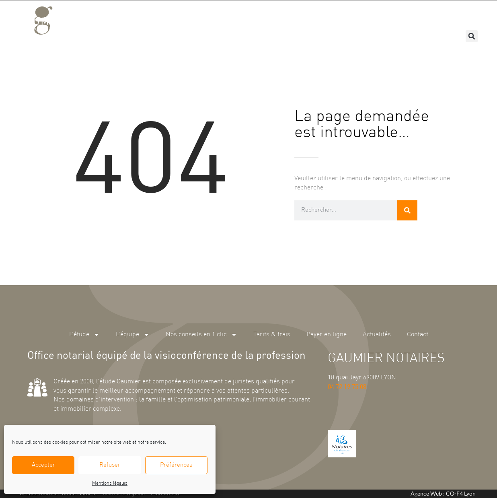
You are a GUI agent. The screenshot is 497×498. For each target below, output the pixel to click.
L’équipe (183, 16)
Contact (459, 15)
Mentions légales (109, 483)
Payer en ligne (368, 15)
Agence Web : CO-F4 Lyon (443, 493)
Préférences (176, 465)
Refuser (109, 465)
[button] (472, 36)
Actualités (418, 15)
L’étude (140, 16)
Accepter (43, 465)
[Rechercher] (407, 210)
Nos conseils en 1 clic (245, 16)
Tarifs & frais (313, 15)
